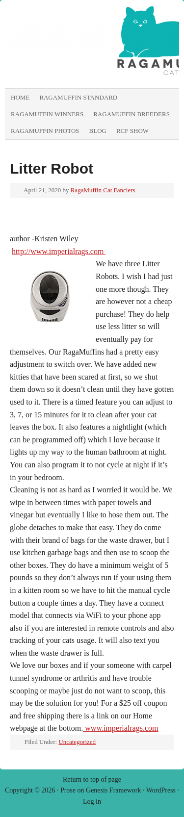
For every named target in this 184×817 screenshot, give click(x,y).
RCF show (132, 130)
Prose (68, 790)
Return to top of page (92, 779)
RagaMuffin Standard (78, 97)
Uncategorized (77, 741)
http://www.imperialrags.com (58, 251)
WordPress (161, 790)
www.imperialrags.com (120, 728)
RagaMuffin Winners (47, 114)
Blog (97, 130)
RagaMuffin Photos (45, 130)
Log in (92, 801)
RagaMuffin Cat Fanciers (103, 190)
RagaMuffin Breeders (131, 114)
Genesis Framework (113, 790)
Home (20, 97)
